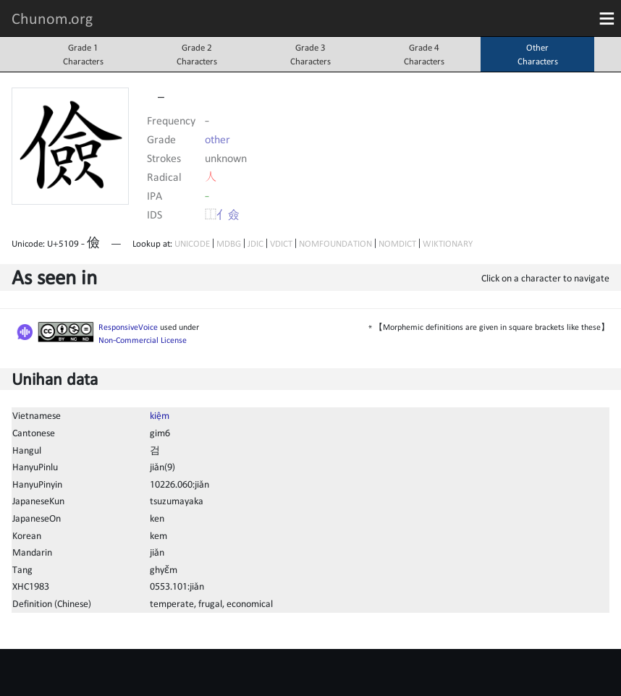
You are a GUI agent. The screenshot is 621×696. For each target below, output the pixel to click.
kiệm (159, 415)
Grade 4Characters (424, 54)
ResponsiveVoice (128, 327)
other (217, 139)
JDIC (255, 243)
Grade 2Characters (197, 54)
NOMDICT (397, 243)
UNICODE (192, 243)
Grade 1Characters (83, 54)
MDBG (228, 243)
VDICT (281, 243)
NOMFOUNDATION (335, 243)
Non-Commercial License (142, 340)
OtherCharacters (538, 54)
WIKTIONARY (448, 243)
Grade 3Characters (310, 54)
